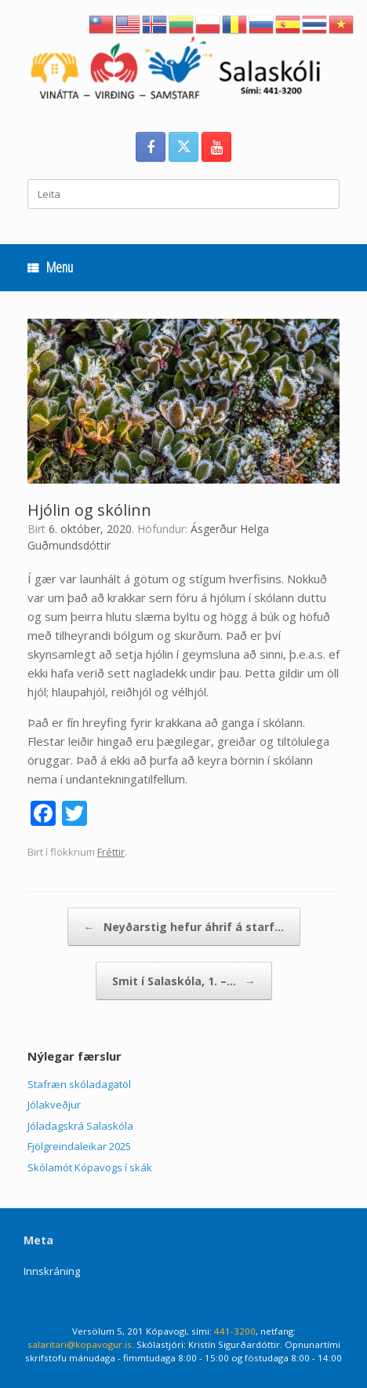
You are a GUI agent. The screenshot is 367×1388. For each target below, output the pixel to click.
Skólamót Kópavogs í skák (89, 1167)
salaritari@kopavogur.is (79, 1344)
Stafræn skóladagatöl (79, 1084)
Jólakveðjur (54, 1105)
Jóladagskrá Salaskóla (80, 1126)
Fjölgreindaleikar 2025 (79, 1146)
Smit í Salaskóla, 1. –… (184, 981)
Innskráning (52, 1271)
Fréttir (111, 852)
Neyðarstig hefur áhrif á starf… (184, 927)
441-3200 (235, 1331)
